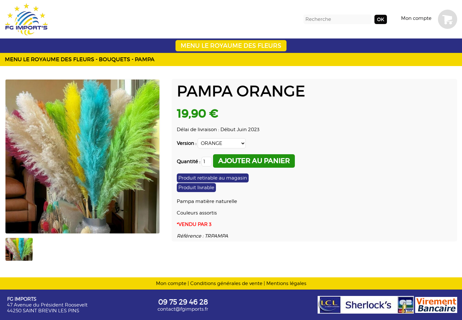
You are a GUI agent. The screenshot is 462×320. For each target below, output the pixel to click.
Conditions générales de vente (226, 283)
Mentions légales (286, 283)
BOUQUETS (114, 59)
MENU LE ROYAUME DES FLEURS (231, 45)
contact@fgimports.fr (183, 309)
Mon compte (416, 18)
